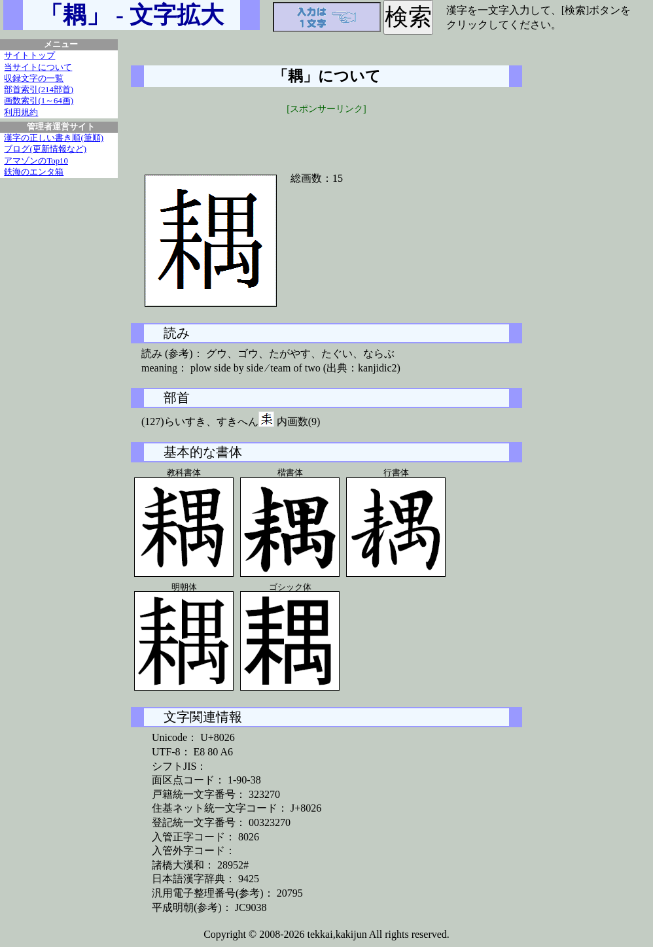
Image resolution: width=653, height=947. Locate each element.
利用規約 (21, 112)
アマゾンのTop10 (36, 160)
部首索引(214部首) (38, 89)
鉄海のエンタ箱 (33, 172)
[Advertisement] (326, 135)
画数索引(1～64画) (38, 100)
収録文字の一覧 (33, 78)
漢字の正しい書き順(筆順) (53, 138)
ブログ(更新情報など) (45, 149)
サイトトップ (29, 55)
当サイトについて (38, 67)
